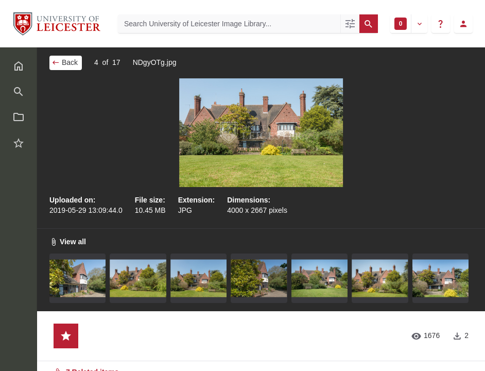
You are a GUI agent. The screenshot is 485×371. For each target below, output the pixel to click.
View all (67, 242)
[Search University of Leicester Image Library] (229, 23)
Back (64, 62)
